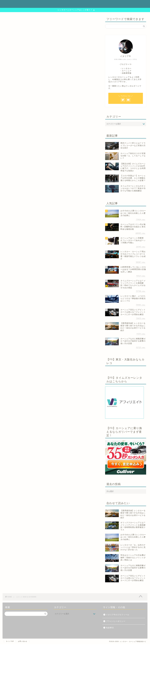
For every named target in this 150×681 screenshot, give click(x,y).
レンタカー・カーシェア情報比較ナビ (75, 4)
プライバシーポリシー (115, 621)
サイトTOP (10, 641)
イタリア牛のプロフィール (117, 615)
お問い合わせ (22, 641)
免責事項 (110, 628)
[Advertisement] (75, 662)
